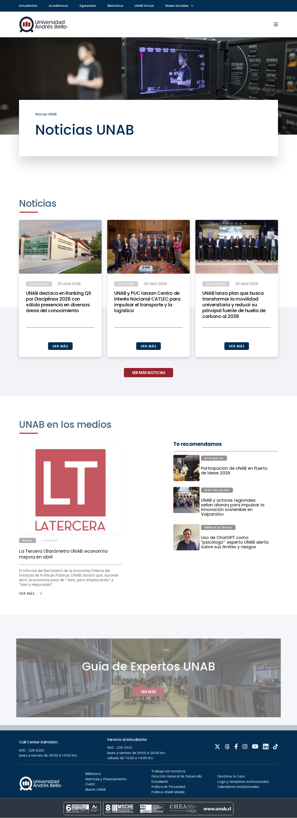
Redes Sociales (179, 5)
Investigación (38, 305)
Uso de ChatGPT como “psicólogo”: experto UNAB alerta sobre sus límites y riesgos (234, 564)
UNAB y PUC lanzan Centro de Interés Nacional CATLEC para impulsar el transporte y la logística (147, 323)
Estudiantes (28, 5)
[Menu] (276, 24)
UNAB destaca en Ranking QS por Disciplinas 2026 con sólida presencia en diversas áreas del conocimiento (58, 323)
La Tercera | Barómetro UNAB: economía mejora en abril (63, 570)
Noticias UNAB (46, 114)
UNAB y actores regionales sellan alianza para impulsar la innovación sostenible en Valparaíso (232, 528)
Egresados (88, 5)
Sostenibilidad (216, 305)
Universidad (126, 305)
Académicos (58, 5)
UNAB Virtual (144, 5)
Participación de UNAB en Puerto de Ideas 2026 (234, 492)
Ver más (30, 609)
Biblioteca (115, 5)
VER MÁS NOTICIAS (148, 393)
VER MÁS (60, 367)
